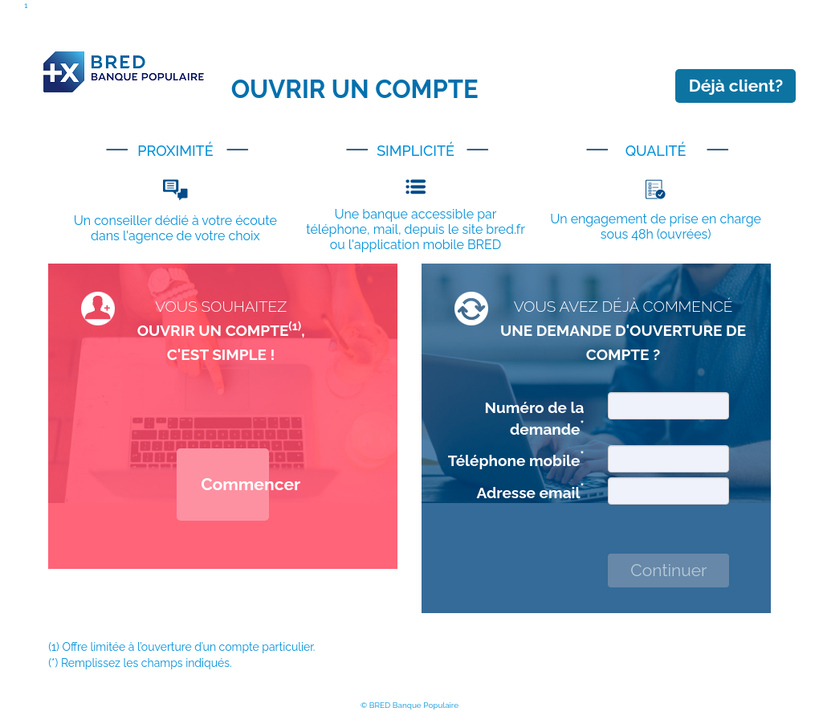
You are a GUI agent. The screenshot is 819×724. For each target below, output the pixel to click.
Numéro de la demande (535, 418)
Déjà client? (736, 86)
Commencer (235, 484)
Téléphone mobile (516, 459)
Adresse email (531, 491)
